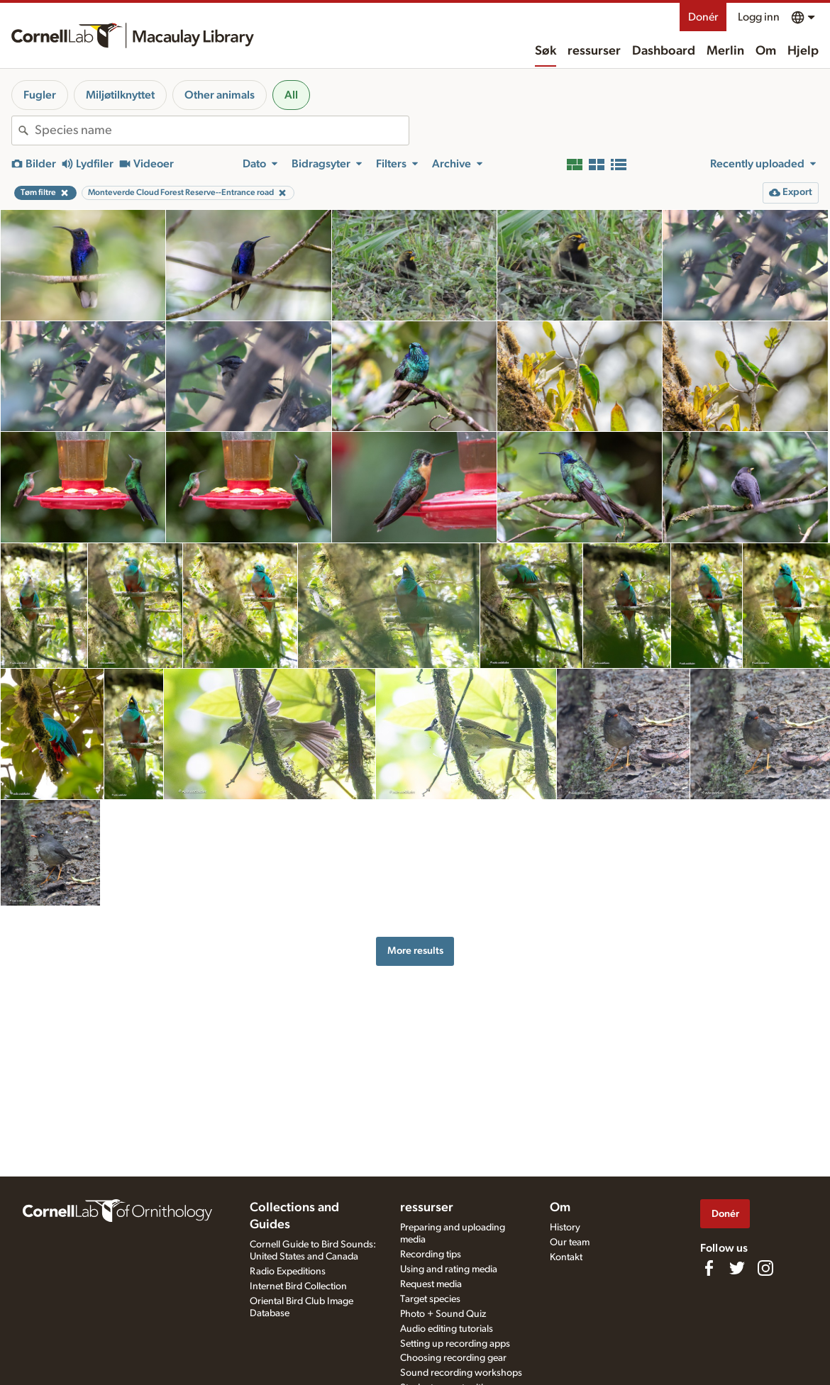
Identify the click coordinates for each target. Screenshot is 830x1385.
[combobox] (222, 130)
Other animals (219, 95)
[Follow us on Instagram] (765, 1267)
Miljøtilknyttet (120, 95)
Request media (431, 1284)
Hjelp (803, 51)
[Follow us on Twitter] (737, 1267)
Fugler (39, 95)
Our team (570, 1242)
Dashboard (663, 51)
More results (415, 950)
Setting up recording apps (455, 1344)
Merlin (725, 51)
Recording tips (430, 1254)
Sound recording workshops (461, 1373)
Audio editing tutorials (446, 1329)
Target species (430, 1299)
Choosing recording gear (453, 1358)
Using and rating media (448, 1269)
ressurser (594, 51)
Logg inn (759, 17)
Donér (703, 17)
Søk (545, 51)
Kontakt (566, 1257)
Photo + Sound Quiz (443, 1314)
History (565, 1228)
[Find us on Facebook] (708, 1267)
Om (766, 51)
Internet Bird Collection (298, 1286)
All (291, 95)
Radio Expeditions (288, 1271)
